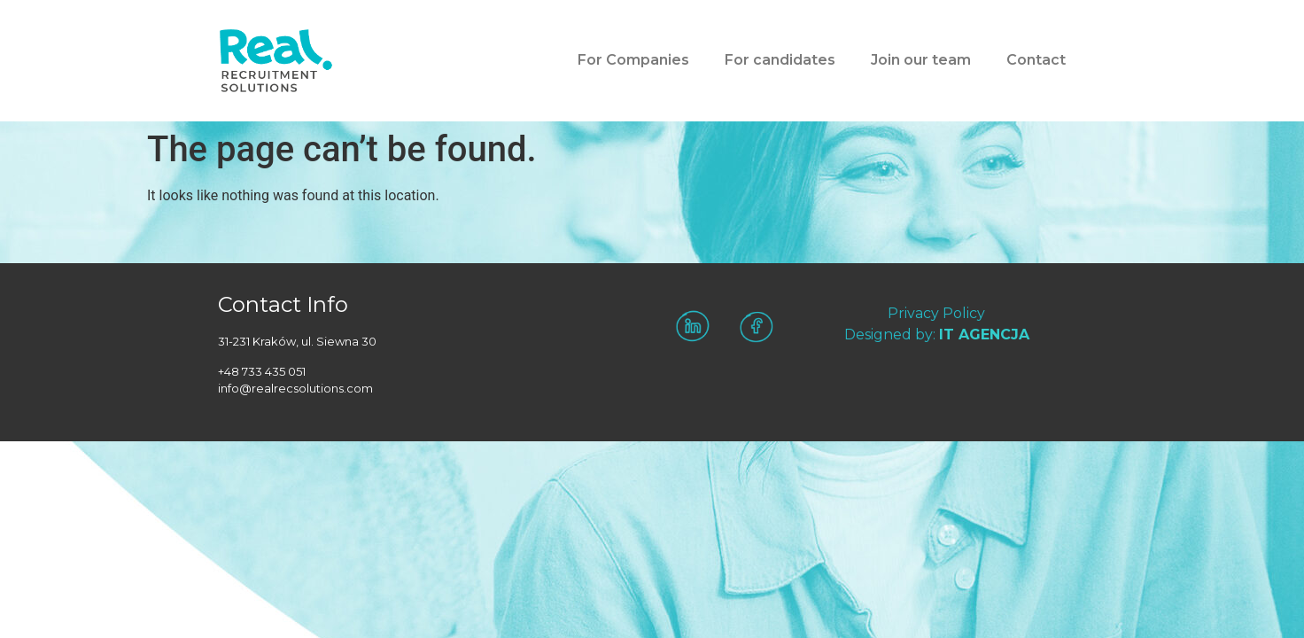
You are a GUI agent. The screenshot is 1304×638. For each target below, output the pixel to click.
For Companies (633, 59)
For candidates (780, 59)
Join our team (921, 59)
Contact (1036, 59)
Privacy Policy (936, 313)
